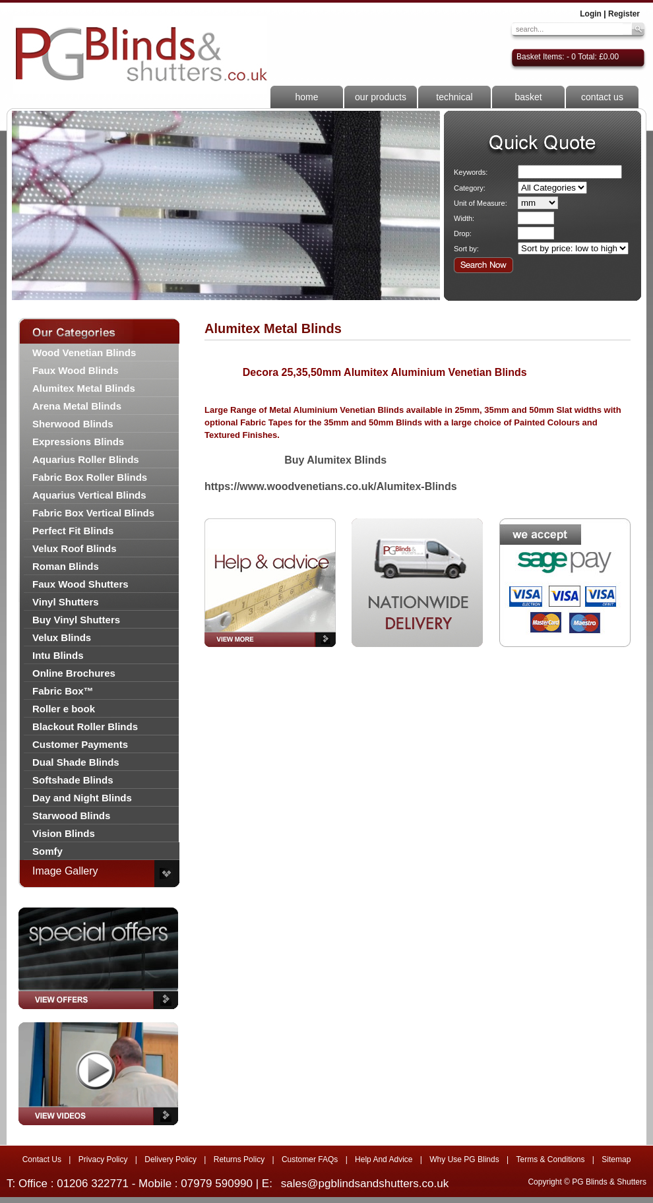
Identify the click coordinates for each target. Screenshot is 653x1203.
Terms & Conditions (550, 1159)
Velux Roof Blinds (74, 548)
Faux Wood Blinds (75, 370)
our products (380, 97)
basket (528, 97)
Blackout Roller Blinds (85, 726)
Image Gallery (65, 871)
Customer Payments (80, 744)
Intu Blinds (58, 655)
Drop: (463, 233)
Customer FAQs (310, 1159)
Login (591, 13)
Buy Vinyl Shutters (76, 619)
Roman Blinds (65, 566)
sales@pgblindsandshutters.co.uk (365, 1183)
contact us (602, 97)
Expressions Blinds (78, 441)
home (306, 97)
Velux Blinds (61, 637)
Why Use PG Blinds (464, 1159)
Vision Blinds (63, 833)
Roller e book (63, 708)
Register (624, 13)
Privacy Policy (103, 1159)
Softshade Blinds (72, 780)
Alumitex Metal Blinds (83, 388)
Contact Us (41, 1159)
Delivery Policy (170, 1159)
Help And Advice (383, 1159)
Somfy (47, 851)
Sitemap (616, 1159)
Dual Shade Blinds (75, 762)
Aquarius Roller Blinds (85, 459)
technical (454, 97)
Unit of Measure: (480, 203)
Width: (464, 218)
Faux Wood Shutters (80, 584)
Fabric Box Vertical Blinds (93, 512)
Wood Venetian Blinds (84, 352)
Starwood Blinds (71, 815)
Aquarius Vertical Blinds (89, 495)
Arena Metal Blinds (76, 406)
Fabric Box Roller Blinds (89, 477)
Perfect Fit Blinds (72, 530)
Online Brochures (73, 673)
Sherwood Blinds (72, 423)
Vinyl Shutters (65, 601)
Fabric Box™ (63, 690)
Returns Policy (239, 1159)
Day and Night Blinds (82, 797)
